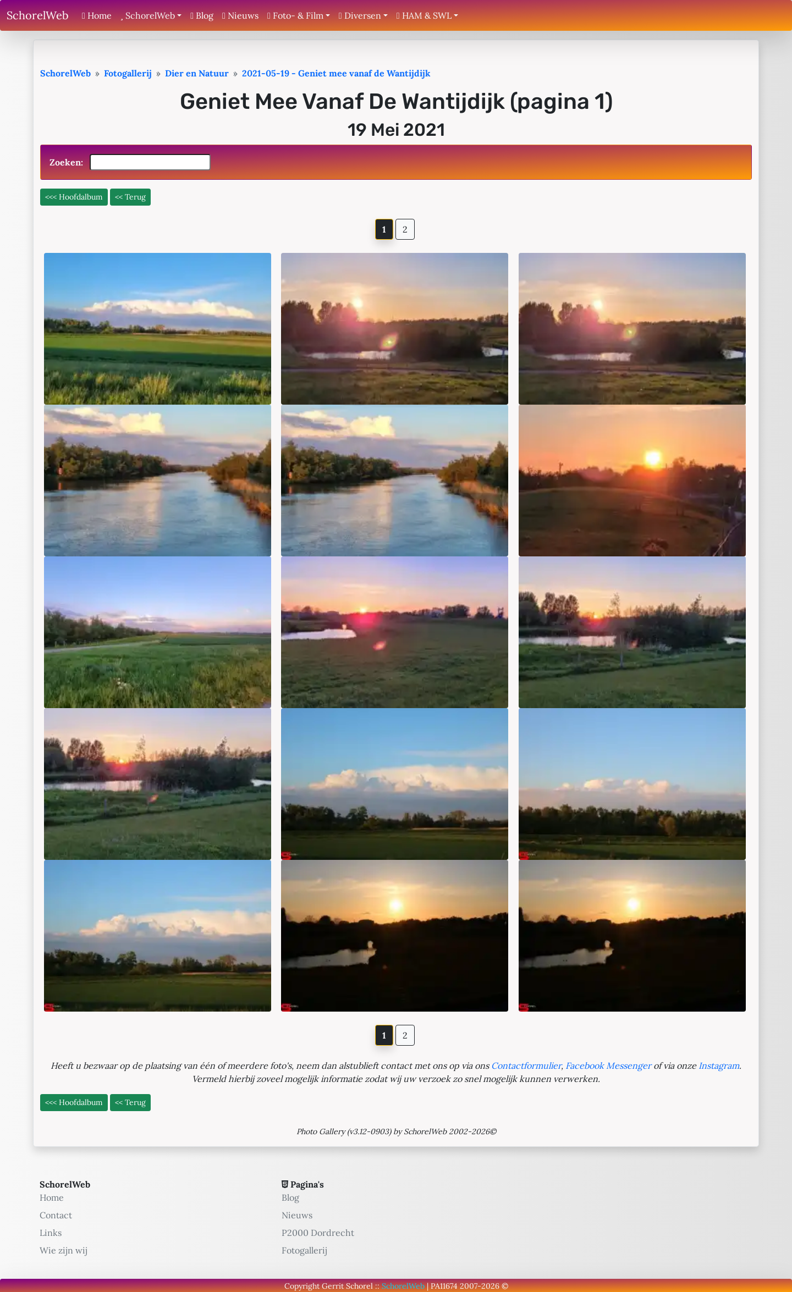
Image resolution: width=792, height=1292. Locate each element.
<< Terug (130, 197)
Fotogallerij (304, 1250)
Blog (201, 15)
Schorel (359, 1286)
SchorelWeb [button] (147, 15)
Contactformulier (526, 1065)
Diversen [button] (360, 15)
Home (97, 15)
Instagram (718, 1065)
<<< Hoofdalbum (74, 197)
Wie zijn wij (63, 1250)
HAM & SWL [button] (424, 15)
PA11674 (444, 1286)
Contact (56, 1215)
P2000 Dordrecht (318, 1232)
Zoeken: (130, 162)
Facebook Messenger (608, 1065)
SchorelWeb (38, 15)
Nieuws (240, 15)
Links (51, 1232)
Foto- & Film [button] (295, 15)
